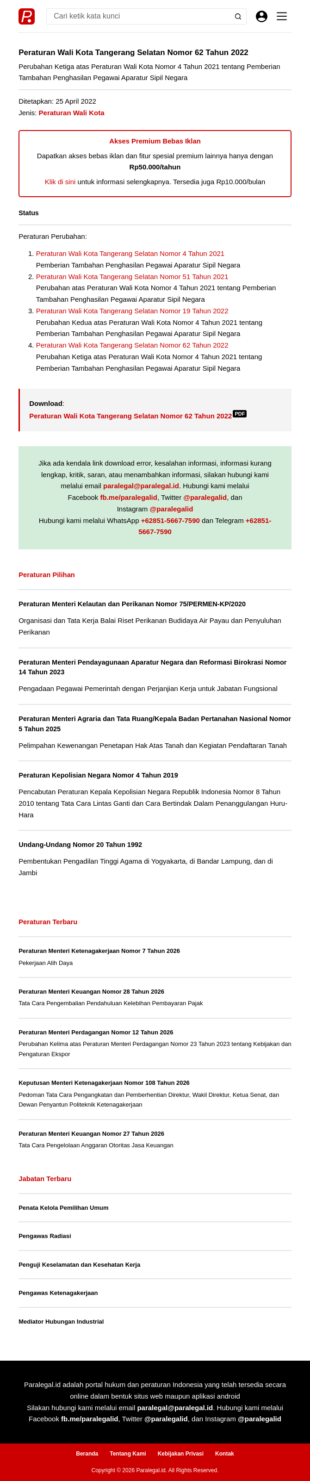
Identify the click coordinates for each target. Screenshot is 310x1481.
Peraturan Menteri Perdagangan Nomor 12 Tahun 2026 (96, 1032)
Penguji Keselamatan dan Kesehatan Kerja (79, 1264)
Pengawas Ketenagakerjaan (58, 1292)
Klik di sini (60, 182)
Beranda (87, 1453)
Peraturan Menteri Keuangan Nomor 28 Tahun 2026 (91, 991)
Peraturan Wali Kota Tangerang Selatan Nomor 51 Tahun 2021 (132, 276)
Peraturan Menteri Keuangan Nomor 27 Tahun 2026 (91, 1133)
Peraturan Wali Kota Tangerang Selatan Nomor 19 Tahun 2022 (132, 311)
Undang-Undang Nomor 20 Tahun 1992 (80, 844)
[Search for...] (138, 16)
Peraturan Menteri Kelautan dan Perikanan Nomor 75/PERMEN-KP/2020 (132, 604)
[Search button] (238, 16)
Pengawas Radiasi (45, 1235)
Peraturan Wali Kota (72, 113)
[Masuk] (261, 16)
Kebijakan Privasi (181, 1453)
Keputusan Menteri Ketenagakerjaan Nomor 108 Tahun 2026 (104, 1082)
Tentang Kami (128, 1453)
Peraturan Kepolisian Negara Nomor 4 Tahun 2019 (98, 775)
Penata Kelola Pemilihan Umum (63, 1207)
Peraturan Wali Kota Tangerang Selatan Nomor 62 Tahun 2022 (132, 345)
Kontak (224, 1453)
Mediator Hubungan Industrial (61, 1321)
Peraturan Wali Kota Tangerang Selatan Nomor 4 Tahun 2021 (130, 253)
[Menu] (282, 16)
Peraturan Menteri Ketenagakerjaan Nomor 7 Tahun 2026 (99, 950)
